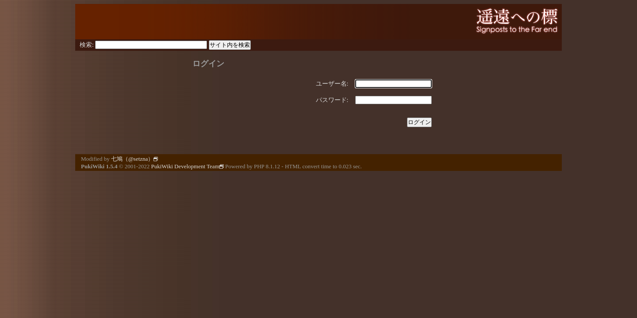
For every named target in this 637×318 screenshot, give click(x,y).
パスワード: (332, 100)
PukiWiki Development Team (187, 166)
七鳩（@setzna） (134, 158)
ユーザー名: (332, 83)
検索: (87, 45)
